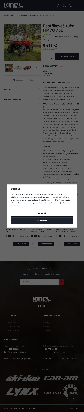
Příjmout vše (42, 221)
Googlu (28, 200)
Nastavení (42, 213)
